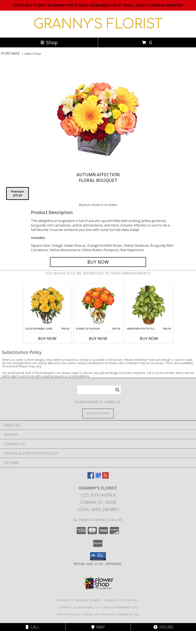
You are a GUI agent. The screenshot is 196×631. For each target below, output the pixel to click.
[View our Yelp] (105, 477)
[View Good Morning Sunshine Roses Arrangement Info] (47, 305)
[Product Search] (99, 389)
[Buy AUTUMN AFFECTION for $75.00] (98, 262)
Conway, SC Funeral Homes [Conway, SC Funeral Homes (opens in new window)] (78, 600)
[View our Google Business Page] (98, 477)
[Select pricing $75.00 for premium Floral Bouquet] (17, 194)
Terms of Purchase (99, 614)
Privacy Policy (68, 614)
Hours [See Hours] (163, 627)
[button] (98, 556)
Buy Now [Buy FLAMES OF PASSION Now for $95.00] (98, 338)
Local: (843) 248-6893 (98, 509)
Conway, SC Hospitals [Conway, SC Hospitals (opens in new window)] (122, 600)
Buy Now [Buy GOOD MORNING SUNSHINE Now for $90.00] (47, 338)
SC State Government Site (116, 607)
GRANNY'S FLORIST (98, 24)
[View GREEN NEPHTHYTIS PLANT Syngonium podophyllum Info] (149, 305)
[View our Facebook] (90, 477)
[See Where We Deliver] (98, 413)
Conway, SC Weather (75, 607)
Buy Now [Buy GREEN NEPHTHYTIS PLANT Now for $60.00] (149, 338)
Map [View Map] (98, 627)
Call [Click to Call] (33, 627)
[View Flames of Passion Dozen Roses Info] (98, 305)
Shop (49, 42)
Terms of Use (128, 614)
